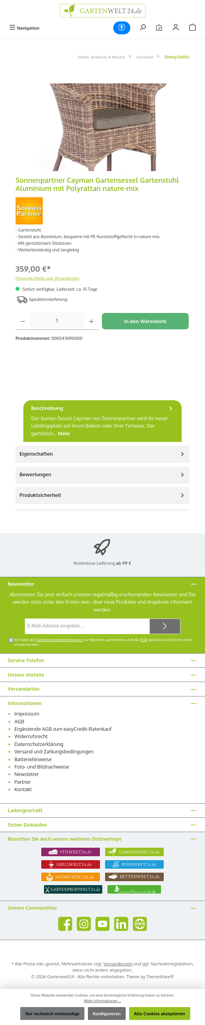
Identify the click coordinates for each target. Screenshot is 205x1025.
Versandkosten (118, 964)
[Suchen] (142, 27)
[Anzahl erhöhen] (91, 321)
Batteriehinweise (33, 759)
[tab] (102, 421)
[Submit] (164, 626)
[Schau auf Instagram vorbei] (84, 924)
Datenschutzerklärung (38, 744)
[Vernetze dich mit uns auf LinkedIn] (121, 924)
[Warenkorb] (192, 27)
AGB (143, 639)
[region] (102, 127)
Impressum (26, 713)
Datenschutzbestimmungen (59, 639)
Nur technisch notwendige (52, 1013)
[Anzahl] (57, 321)
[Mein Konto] (175, 27)
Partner (22, 782)
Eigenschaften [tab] (102, 454)
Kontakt (23, 789)
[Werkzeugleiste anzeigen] (121, 27)
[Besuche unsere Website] (140, 924)
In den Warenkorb (145, 321)
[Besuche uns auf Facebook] (65, 924)
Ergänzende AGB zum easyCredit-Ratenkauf (63, 729)
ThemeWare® (160, 976)
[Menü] (24, 27)
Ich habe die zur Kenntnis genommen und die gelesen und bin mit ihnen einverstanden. (103, 642)
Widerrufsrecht (31, 736)
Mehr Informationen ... (102, 1000)
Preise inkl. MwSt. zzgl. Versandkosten (47, 278)
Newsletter (26, 774)
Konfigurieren (107, 1013)
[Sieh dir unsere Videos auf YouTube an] (102, 924)
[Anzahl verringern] (23, 321)
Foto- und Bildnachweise (41, 766)
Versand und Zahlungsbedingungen (54, 751)
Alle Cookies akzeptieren (159, 1013)
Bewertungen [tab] (102, 474)
